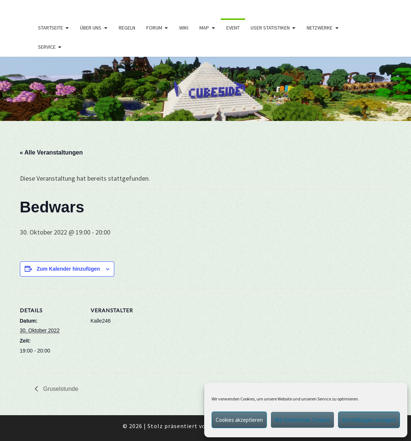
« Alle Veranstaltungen (51, 152)
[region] (205, 89)
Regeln (127, 27)
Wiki (183, 27)
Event (233, 27)
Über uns (90, 27)
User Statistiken (270, 27)
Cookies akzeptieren (239, 419)
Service (47, 47)
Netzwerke (319, 27)
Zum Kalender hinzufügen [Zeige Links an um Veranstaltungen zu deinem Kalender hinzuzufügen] (68, 269)
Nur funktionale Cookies (302, 419)
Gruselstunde (60, 389)
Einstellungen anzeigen (369, 419)
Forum (154, 27)
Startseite (50, 27)
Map (204, 27)
